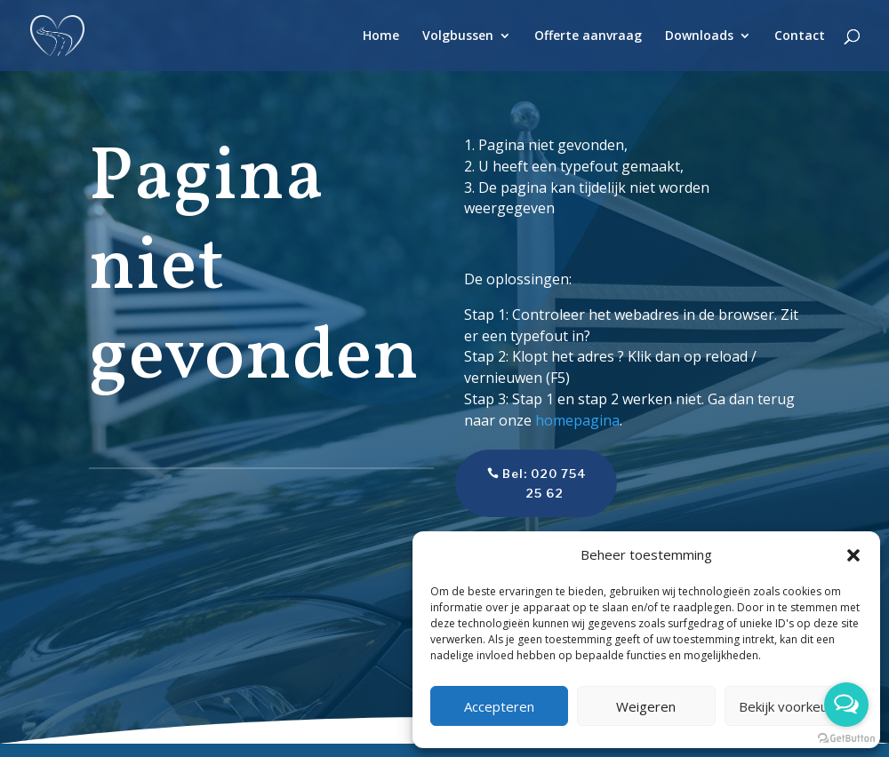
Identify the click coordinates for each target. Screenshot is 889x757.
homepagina (577, 420)
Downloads (699, 36)
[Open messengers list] (846, 704)
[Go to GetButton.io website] (846, 739)
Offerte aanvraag (588, 36)
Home (381, 36)
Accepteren (499, 706)
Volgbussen (457, 36)
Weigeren (646, 706)
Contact (799, 36)
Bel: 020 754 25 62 (520, 483)
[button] (853, 555)
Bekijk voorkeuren (793, 706)
